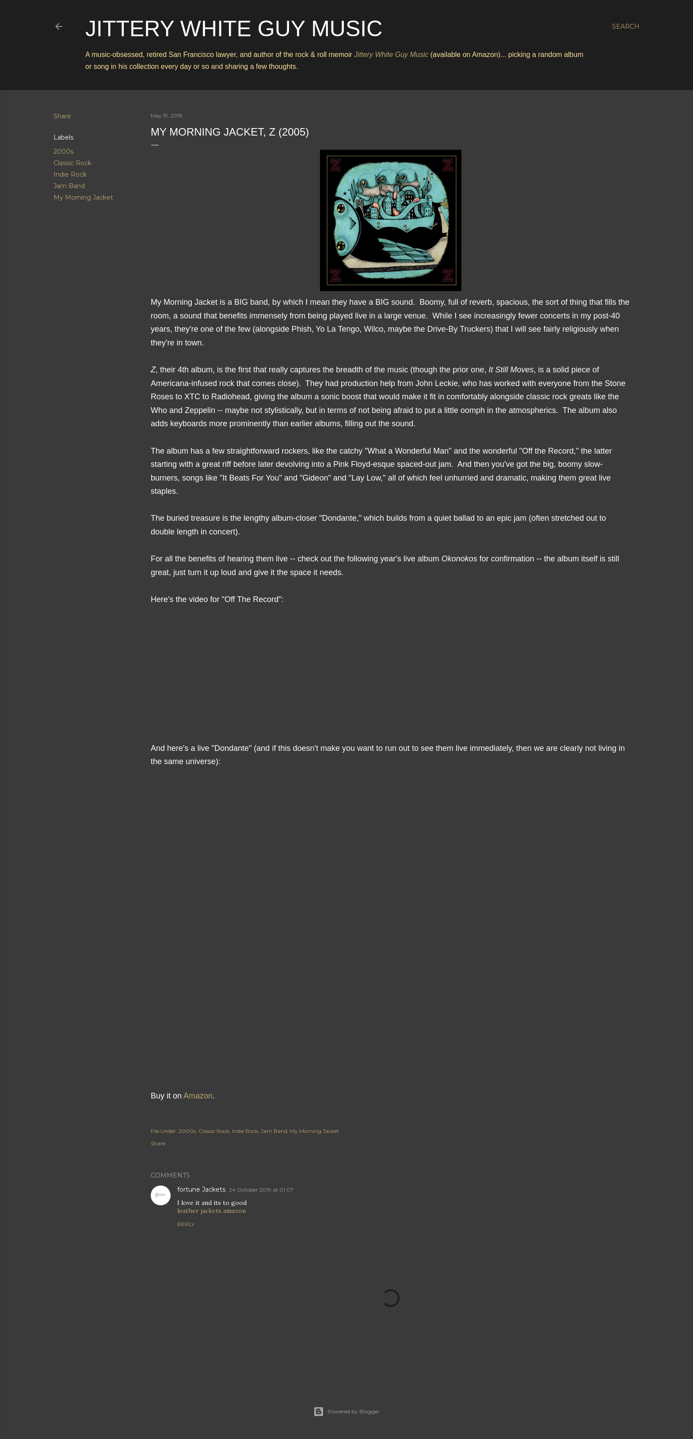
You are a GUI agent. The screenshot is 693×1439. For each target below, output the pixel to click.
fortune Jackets (201, 1189)
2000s (63, 151)
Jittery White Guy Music (233, 28)
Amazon (198, 1095)
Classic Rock (72, 163)
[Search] (626, 26)
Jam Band (69, 186)
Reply (185, 1224)
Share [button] (62, 116)
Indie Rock (70, 174)
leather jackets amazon (211, 1211)
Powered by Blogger (346, 1411)
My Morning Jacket (83, 197)
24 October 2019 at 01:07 (261, 1189)
